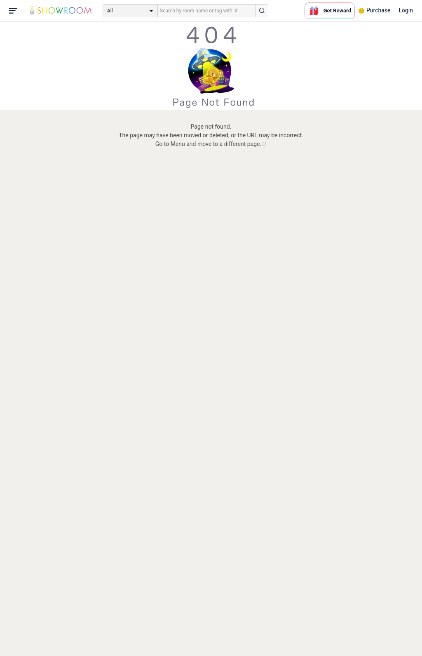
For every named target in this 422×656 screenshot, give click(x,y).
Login (406, 10)
